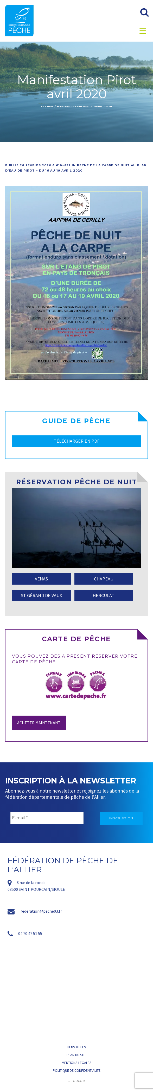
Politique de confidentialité (76, 1070)
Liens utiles (76, 1047)
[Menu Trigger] (143, 30)
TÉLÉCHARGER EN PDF (76, 441)
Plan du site (77, 1054)
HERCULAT (103, 595)
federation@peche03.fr (41, 911)
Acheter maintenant (39, 722)
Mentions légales (77, 1062)
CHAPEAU (103, 579)
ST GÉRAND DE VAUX (41, 595)
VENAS (41, 579)
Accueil (47, 106)
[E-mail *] (47, 818)
